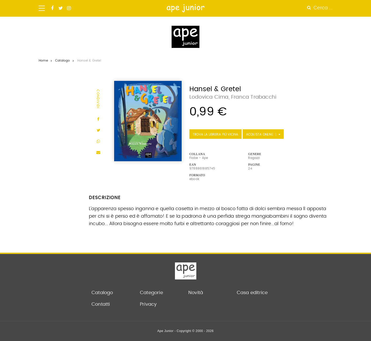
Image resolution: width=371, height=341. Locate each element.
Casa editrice (252, 293)
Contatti (100, 304)
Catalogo (62, 60)
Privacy (148, 304)
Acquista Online (259, 134)
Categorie (151, 293)
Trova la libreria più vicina (215, 134)
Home (43, 60)
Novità (195, 293)
